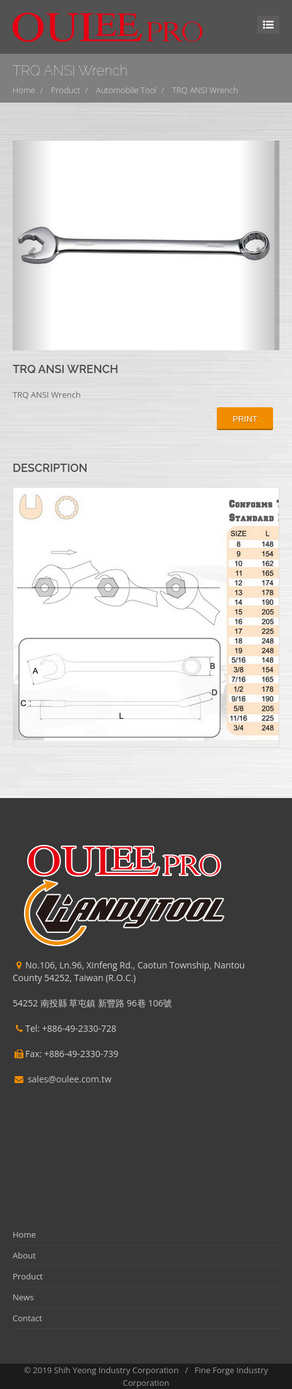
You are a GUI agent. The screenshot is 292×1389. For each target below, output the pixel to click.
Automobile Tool (126, 90)
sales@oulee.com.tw (70, 1079)
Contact (27, 1318)
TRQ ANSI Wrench (205, 90)
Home (24, 90)
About (24, 1255)
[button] (32, 245)
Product (65, 90)
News (23, 1297)
